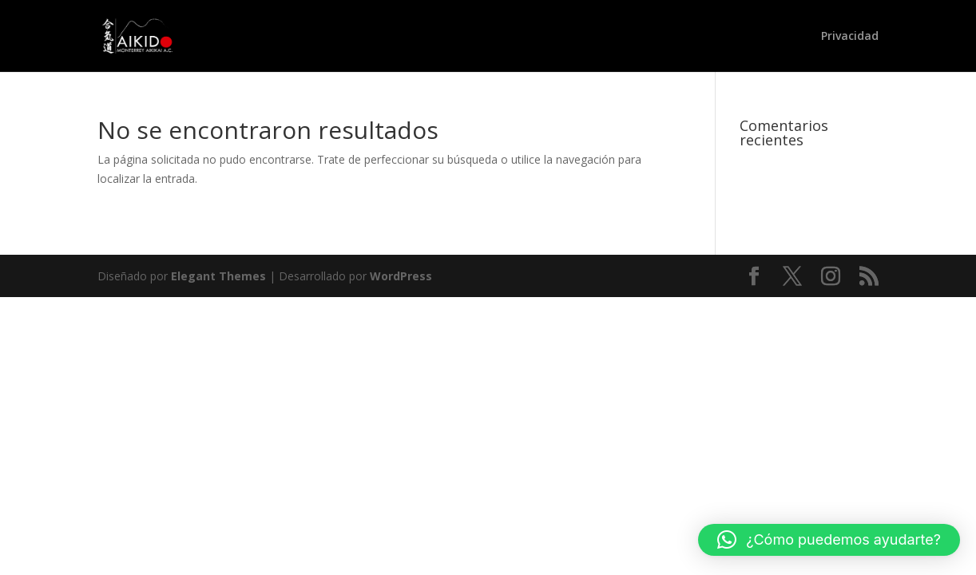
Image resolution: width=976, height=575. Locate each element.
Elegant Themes (218, 276)
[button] (829, 540)
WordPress (401, 276)
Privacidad (850, 36)
